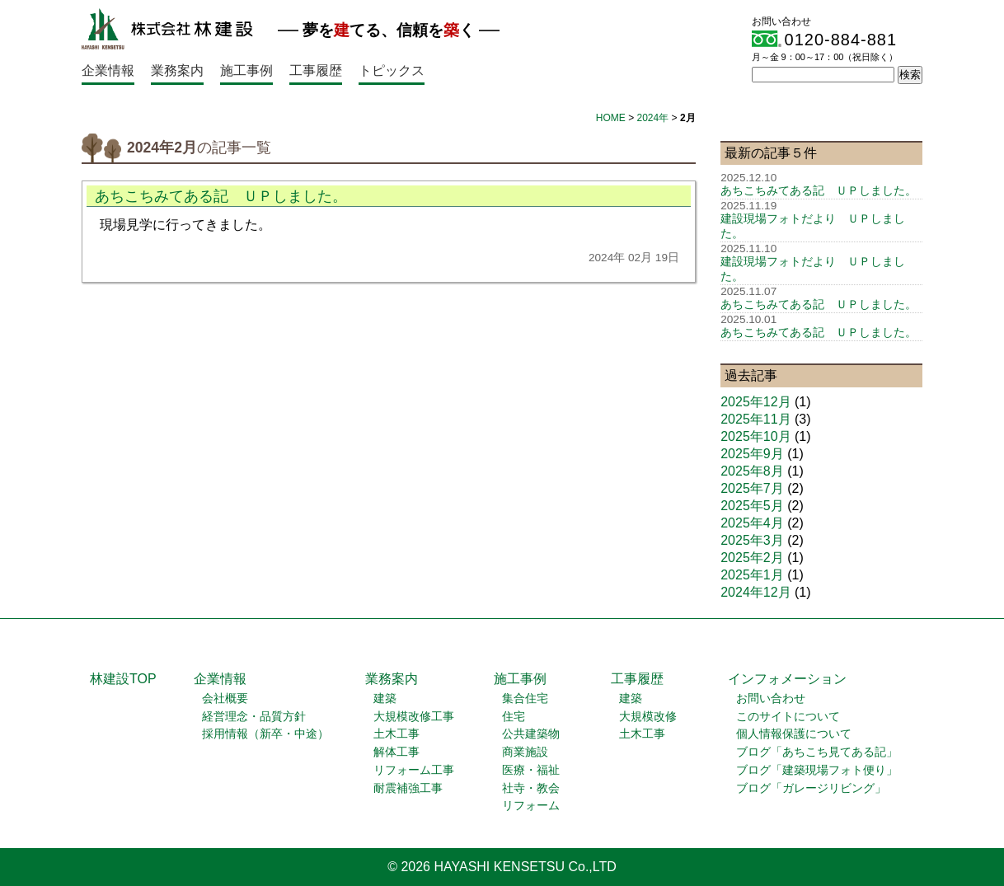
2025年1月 (752, 575)
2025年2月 (752, 558)
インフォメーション (787, 679)
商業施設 (525, 752)
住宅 (513, 716)
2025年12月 (755, 402)
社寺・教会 (531, 788)
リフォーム (531, 805)
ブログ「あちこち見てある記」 (817, 752)
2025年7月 (752, 488)
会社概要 (225, 698)
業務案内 (177, 70)
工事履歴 (315, 70)
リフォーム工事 (413, 770)
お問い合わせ (770, 698)
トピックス (392, 70)
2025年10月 (755, 436)
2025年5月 (752, 506)
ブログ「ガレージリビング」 (811, 788)
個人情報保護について (794, 734)
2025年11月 (755, 419)
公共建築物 (531, 734)
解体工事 (396, 752)
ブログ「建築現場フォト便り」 (817, 770)
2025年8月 (752, 471)
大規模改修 (648, 716)
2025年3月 (752, 540)
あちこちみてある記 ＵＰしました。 (221, 195)
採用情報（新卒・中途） (265, 734)
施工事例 (246, 70)
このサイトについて (788, 716)
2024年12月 (755, 592)
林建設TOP (123, 679)
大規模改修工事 (413, 716)
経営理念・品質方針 (254, 716)
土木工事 (396, 734)
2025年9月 (752, 454)
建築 (384, 698)
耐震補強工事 (408, 788)
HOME (611, 118)
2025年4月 (752, 523)
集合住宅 (525, 698)
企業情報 (108, 70)
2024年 (653, 118)
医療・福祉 (531, 770)
